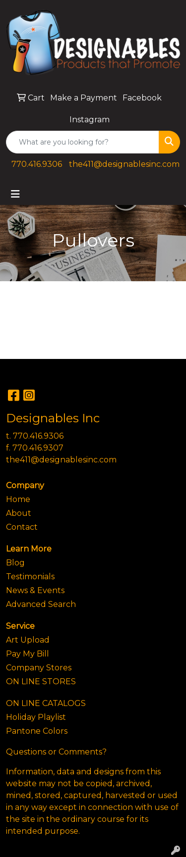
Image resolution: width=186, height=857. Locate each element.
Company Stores (38, 667)
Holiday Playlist (36, 717)
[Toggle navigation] (15, 194)
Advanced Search (41, 604)
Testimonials (30, 576)
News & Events (35, 590)
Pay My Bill (27, 653)
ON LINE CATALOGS (46, 703)
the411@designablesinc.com (124, 164)
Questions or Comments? (56, 751)
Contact (22, 527)
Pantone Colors (36, 731)
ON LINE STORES (41, 681)
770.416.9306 (36, 164)
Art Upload (28, 640)
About (18, 513)
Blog (15, 562)
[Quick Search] (82, 142)
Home (18, 499)
